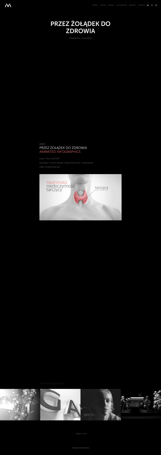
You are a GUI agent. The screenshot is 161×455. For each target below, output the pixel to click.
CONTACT (141, 5)
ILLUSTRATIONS (121, 5)
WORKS (95, 5)
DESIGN (111, 5)
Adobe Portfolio (84, 448)
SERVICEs (132, 5)
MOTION (103, 5)
